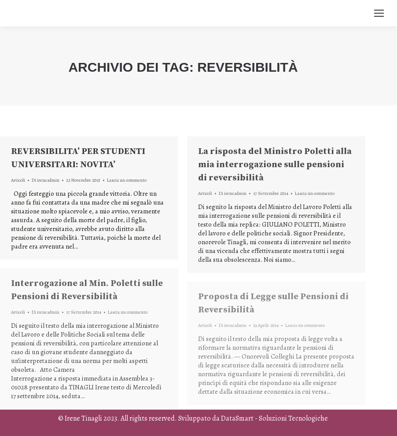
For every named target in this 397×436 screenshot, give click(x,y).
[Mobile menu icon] (379, 13)
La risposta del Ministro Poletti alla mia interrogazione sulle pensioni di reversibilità (275, 164)
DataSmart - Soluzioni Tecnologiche (274, 418)
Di (45, 180)
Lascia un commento (127, 180)
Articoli (18, 180)
